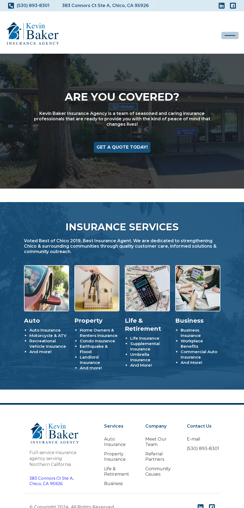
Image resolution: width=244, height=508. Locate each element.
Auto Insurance (115, 442)
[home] (32, 33)
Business (113, 483)
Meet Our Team (156, 442)
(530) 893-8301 (203, 448)
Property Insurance (115, 456)
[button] (230, 35)
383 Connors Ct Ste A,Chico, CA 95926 (51, 481)
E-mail (193, 439)
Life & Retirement (116, 471)
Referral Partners (154, 456)
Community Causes (158, 471)
